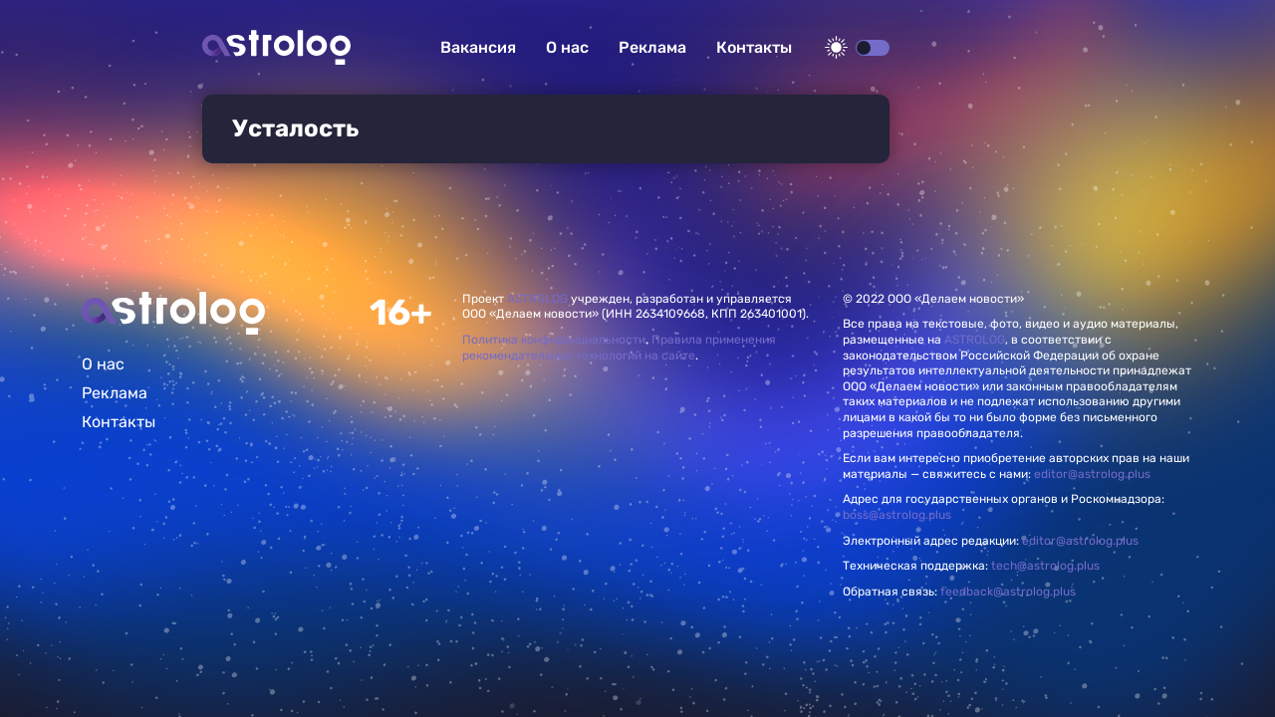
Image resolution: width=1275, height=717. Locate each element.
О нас (567, 47)
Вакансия (478, 47)
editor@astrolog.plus (1092, 474)
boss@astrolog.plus (897, 515)
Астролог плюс (276, 47)
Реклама (652, 47)
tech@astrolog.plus (1045, 566)
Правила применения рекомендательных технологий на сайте (619, 347)
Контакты (754, 47)
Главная (173, 313)
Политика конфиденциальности (553, 340)
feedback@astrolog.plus (1008, 591)
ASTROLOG (537, 299)
